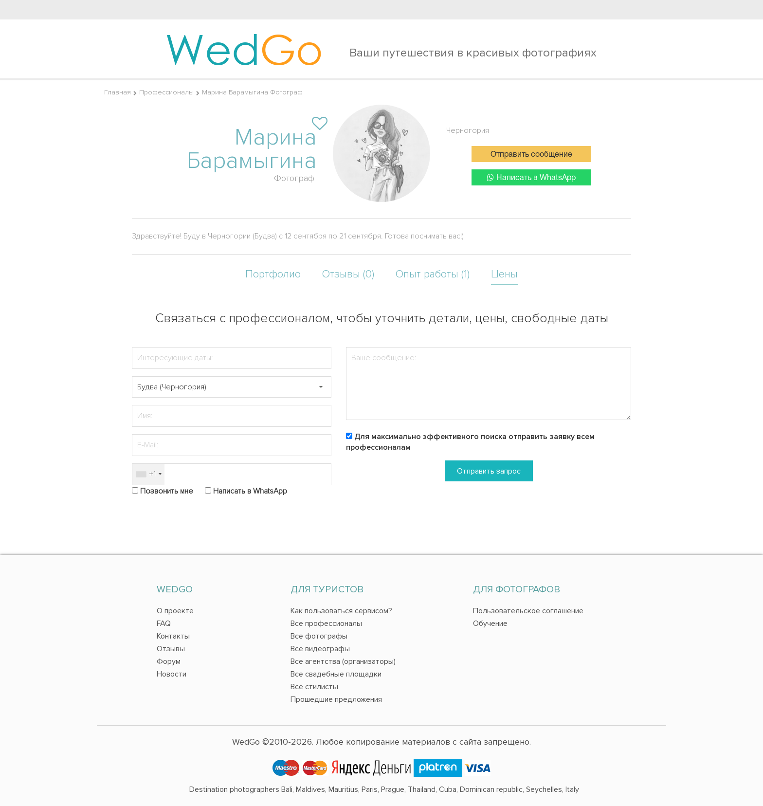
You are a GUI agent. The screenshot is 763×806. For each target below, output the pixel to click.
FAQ (164, 623)
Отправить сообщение (531, 154)
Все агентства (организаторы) (343, 661)
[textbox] (231, 387)
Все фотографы (319, 636)
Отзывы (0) (348, 274)
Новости (171, 674)
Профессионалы (166, 92)
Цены (504, 274)
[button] (320, 387)
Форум (169, 661)
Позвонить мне (166, 491)
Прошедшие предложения (336, 699)
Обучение (490, 623)
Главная (117, 92)
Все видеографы (320, 649)
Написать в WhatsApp (531, 177)
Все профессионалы (326, 623)
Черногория (467, 130)
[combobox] (148, 474)
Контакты (173, 636)
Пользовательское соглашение (528, 611)
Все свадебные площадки (336, 674)
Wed (244, 48)
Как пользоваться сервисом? (341, 611)
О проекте (175, 611)
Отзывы (171, 649)
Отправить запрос (489, 471)
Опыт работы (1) (433, 274)
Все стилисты (314, 687)
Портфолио (273, 274)
